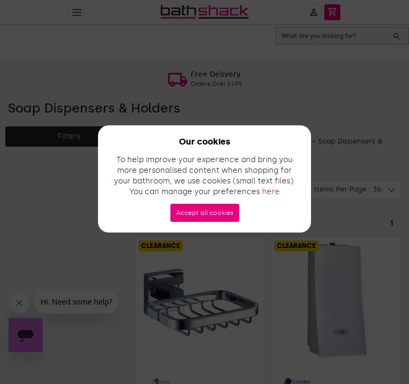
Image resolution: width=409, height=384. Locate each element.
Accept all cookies (204, 213)
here (271, 191)
